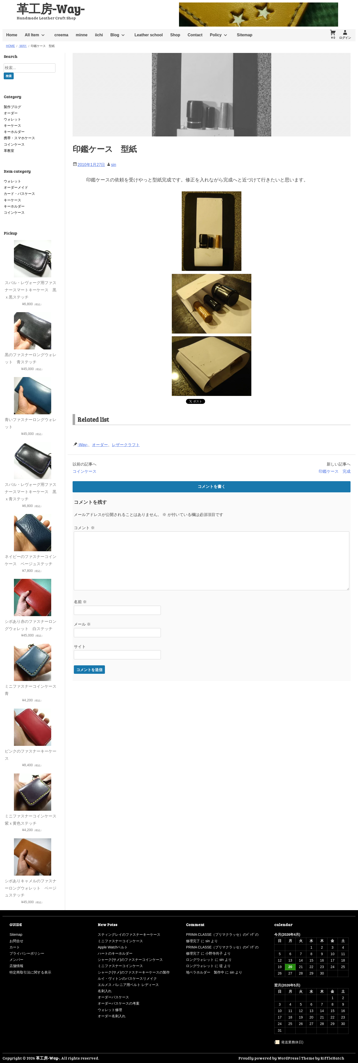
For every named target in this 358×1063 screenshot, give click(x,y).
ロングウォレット (200, 960)
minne (82, 35)
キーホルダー (14, 132)
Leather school (148, 35)
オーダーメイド (16, 187)
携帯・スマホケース (19, 138)
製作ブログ (12, 107)
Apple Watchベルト (113, 947)
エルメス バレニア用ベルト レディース (128, 985)
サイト (80, 646)
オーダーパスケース (113, 997)
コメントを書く (211, 486)
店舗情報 (16, 966)
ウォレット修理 (110, 1010)
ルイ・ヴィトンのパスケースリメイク (127, 978)
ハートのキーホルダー (115, 953)
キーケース (12, 126)
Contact (195, 35)
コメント (84, 528)
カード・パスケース (19, 194)
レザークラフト (126, 445)
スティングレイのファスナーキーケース (129, 934)
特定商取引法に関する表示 (30, 972)
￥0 (332, 38)
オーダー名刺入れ (112, 1016)
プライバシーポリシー (26, 953)
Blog (114, 35)
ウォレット (12, 119)
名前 (80, 602)
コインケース (84, 471)
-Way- (83, 445)
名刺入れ (105, 991)
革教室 (9, 151)
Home (11, 35)
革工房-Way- (50, 8)
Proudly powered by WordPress (268, 1058)
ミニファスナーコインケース (120, 941)
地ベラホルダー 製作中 (205, 972)
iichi (99, 35)
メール (82, 624)
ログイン (345, 38)
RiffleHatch (332, 1058)
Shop (175, 35)
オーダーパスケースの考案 (118, 1003)
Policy (216, 35)
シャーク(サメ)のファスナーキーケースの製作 (134, 972)
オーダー (100, 445)
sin (113, 165)
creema (61, 35)
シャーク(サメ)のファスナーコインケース (130, 960)
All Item (32, 35)
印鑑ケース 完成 (335, 471)
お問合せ (16, 941)
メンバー (16, 960)
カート (14, 947)
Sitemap (244, 35)
